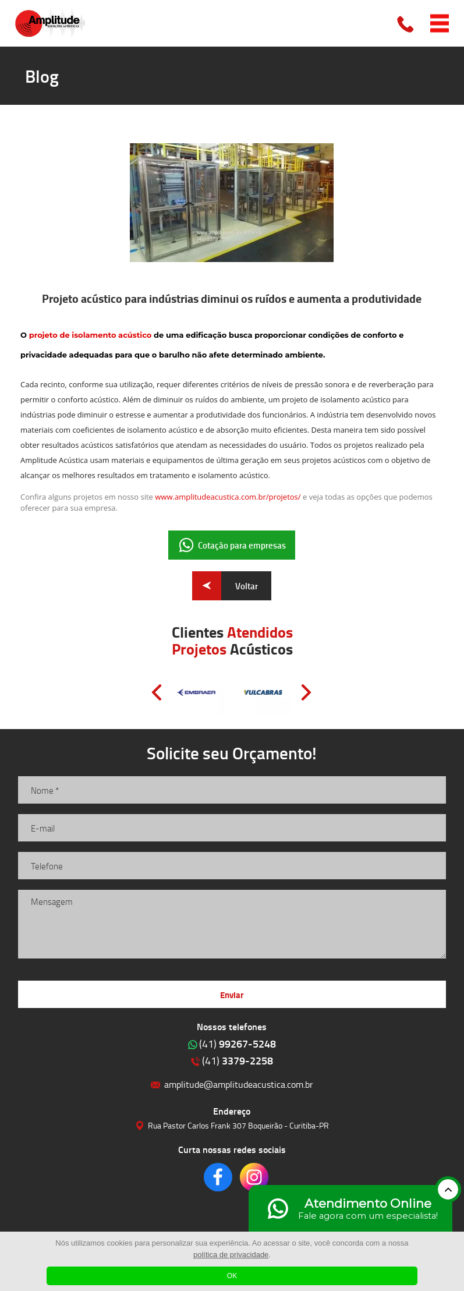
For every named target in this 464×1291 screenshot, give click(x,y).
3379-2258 (237, 1060)
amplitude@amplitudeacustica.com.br (238, 1084)
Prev (156, 692)
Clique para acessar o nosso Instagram (254, 1177)
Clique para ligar (406, 23)
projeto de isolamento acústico (91, 334)
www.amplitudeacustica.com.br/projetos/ (227, 496)
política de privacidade (230, 1254)
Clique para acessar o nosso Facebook (218, 1177)
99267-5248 (237, 1043)
